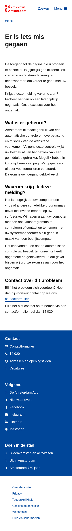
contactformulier (17, 299)
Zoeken (43, 8)
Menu (58, 8)
